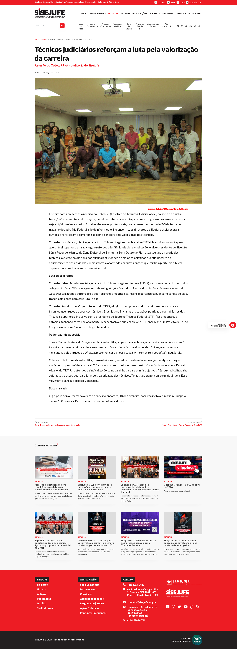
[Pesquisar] (62, 26)
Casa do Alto (80, 27)
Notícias (113, 13)
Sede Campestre (92, 25)
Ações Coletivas (89, 609)
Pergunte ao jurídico (92, 604)
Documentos (87, 590)
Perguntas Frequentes (93, 614)
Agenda (196, 13)
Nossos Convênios (105, 25)
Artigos (125, 13)
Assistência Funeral (153, 25)
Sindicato (42, 585)
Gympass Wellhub (117, 25)
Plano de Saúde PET (140, 27)
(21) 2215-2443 (136, 585)
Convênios (86, 595)
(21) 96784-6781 (136, 621)
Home (37, 40)
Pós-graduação (166, 25)
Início (84, 13)
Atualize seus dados (92, 600)
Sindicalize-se (97, 13)
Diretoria (167, 13)
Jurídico (154, 13)
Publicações (139, 13)
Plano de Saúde (129, 27)
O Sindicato (183, 13)
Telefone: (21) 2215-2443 (108, 2)
